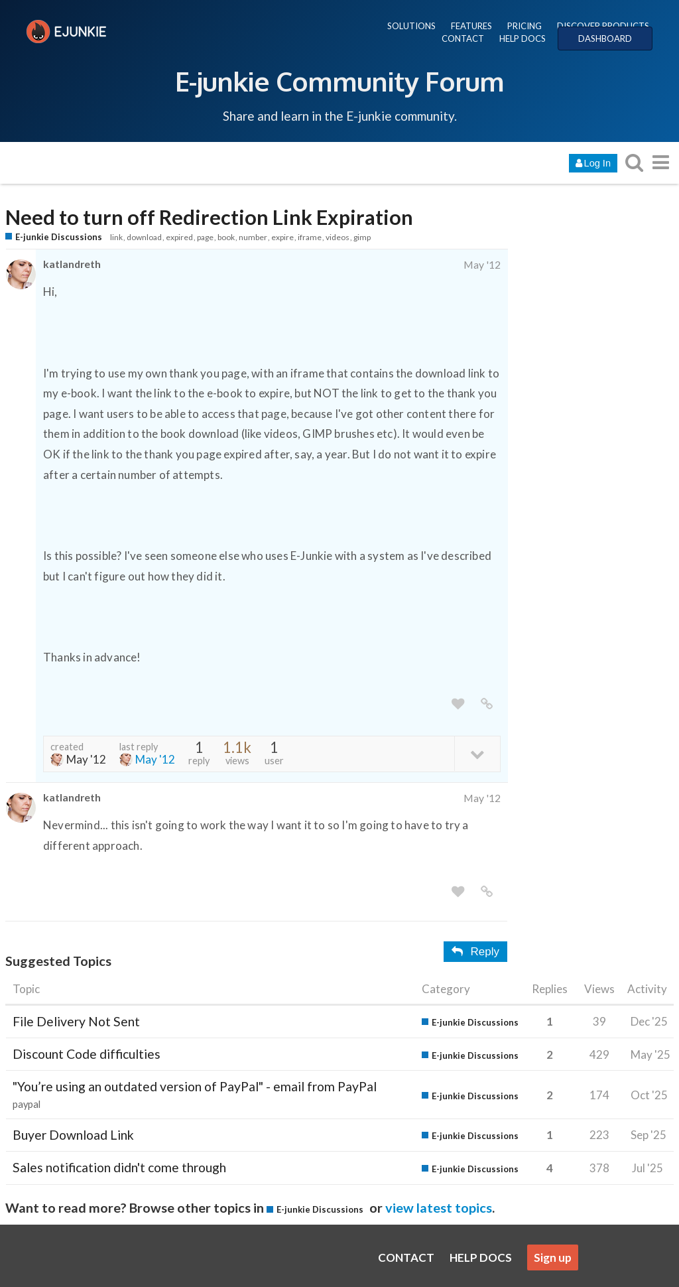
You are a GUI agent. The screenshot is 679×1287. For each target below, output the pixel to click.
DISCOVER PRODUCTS (603, 26)
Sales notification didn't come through (119, 1167)
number (253, 237)
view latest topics (438, 1207)
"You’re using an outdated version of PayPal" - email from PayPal (195, 1086)
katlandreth (72, 263)
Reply (475, 951)
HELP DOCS (522, 38)
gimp (362, 237)
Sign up (553, 1257)
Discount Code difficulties (86, 1053)
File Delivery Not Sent (76, 1021)
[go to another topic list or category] (660, 162)
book (226, 237)
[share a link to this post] (486, 704)
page (205, 237)
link (116, 237)
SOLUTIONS (411, 26)
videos (337, 237)
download (144, 237)
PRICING (524, 26)
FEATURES (471, 26)
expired (179, 237)
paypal (26, 1104)
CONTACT (463, 38)
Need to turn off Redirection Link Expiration (209, 217)
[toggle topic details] (477, 753)
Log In (593, 163)
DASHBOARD (605, 38)
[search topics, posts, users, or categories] (634, 162)
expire (282, 237)
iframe (310, 237)
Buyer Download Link (73, 1134)
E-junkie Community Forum (339, 81)
